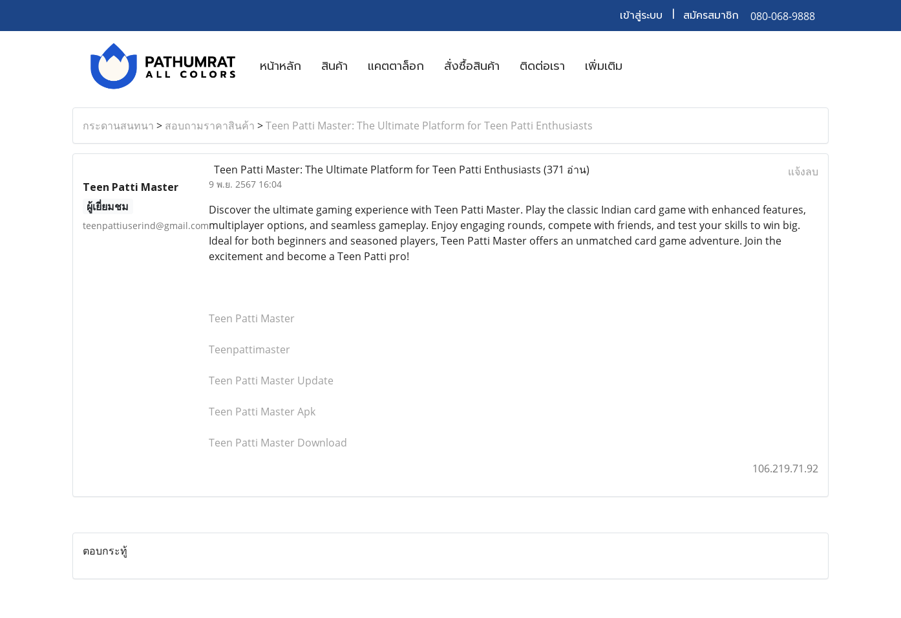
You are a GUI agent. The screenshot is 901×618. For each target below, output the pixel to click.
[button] (644, 66)
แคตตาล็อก (396, 66)
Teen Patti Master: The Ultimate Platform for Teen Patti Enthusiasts (429, 125)
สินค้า (334, 66)
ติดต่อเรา (542, 66)
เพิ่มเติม (603, 66)
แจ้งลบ (803, 171)
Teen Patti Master (252, 318)
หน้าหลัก (280, 66)
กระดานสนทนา (118, 125)
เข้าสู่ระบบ (641, 15)
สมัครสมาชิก (711, 15)
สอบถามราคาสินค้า (210, 125)
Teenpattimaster (249, 349)
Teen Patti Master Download (278, 443)
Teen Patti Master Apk (262, 411)
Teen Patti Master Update (271, 380)
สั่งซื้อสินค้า (472, 66)
